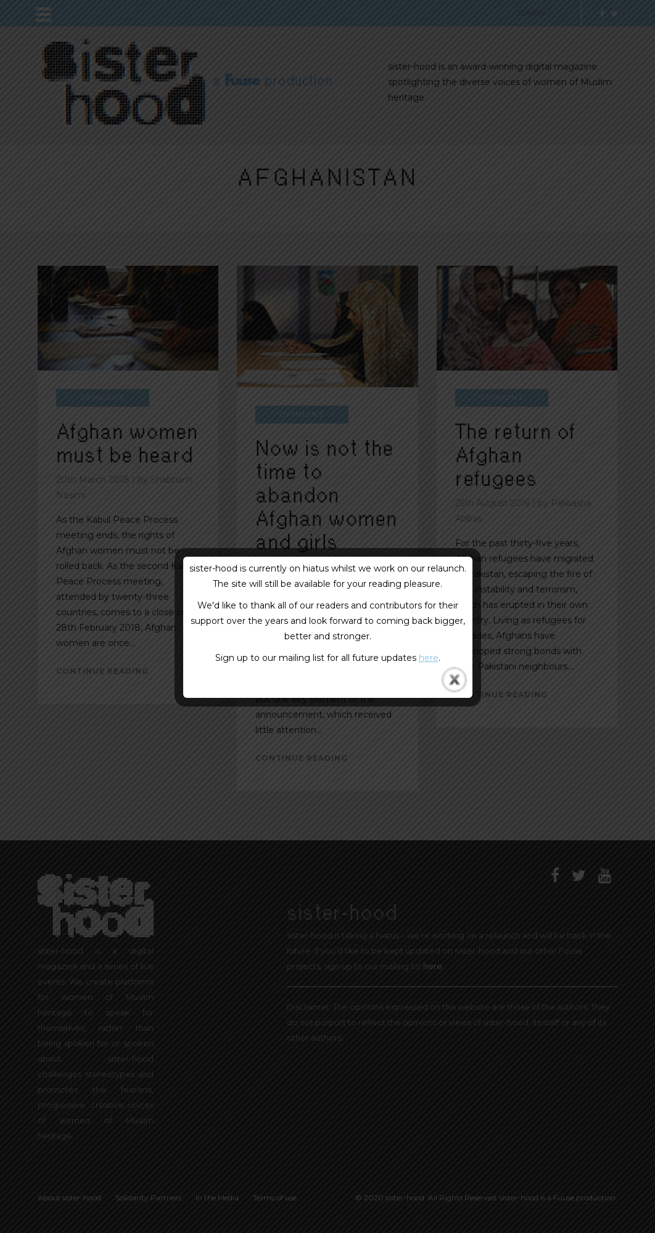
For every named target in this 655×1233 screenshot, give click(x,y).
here (429, 657)
